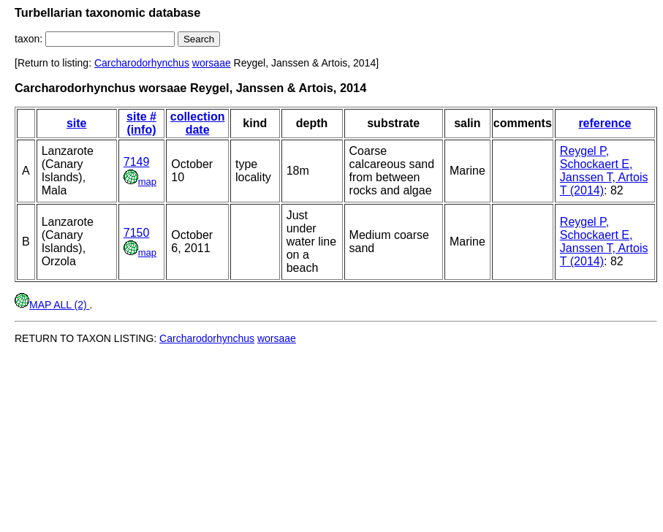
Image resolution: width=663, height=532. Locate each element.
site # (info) (141, 123)
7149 (137, 162)
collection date (197, 123)
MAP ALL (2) (52, 305)
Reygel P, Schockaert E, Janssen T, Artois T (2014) (604, 171)
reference (604, 123)
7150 (137, 233)
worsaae (211, 63)
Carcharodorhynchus (141, 63)
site (77, 123)
